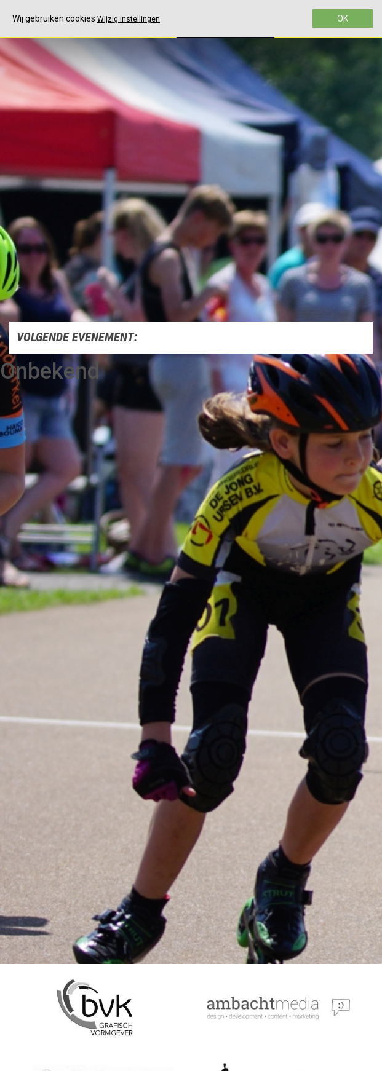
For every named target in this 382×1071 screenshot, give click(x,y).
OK (342, 18)
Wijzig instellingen (128, 19)
